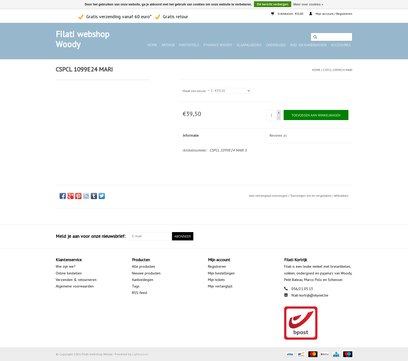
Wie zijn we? (65, 266)
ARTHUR (168, 45)
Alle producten (143, 266)
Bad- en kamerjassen (308, 45)
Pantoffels (189, 45)
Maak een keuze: (195, 91)
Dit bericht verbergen (272, 4)
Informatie (191, 135)
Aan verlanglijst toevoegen (268, 196)
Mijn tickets (216, 279)
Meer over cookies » (308, 4)
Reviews (278, 135)
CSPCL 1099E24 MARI (337, 70)
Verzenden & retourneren (76, 279)
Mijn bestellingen (221, 273)
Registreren (217, 266)
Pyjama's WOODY (218, 45)
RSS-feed (139, 292)
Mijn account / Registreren (330, 14)
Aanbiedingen (142, 279)
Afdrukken (341, 196)
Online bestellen (69, 273)
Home (152, 45)
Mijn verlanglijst (220, 286)
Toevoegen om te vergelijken (311, 196)
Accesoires (341, 45)
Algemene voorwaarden (75, 286)
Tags (135, 286)
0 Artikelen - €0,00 (287, 14)
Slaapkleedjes (249, 45)
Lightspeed (140, 354)
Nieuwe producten (146, 273)
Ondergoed (276, 45)
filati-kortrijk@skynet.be (309, 295)
